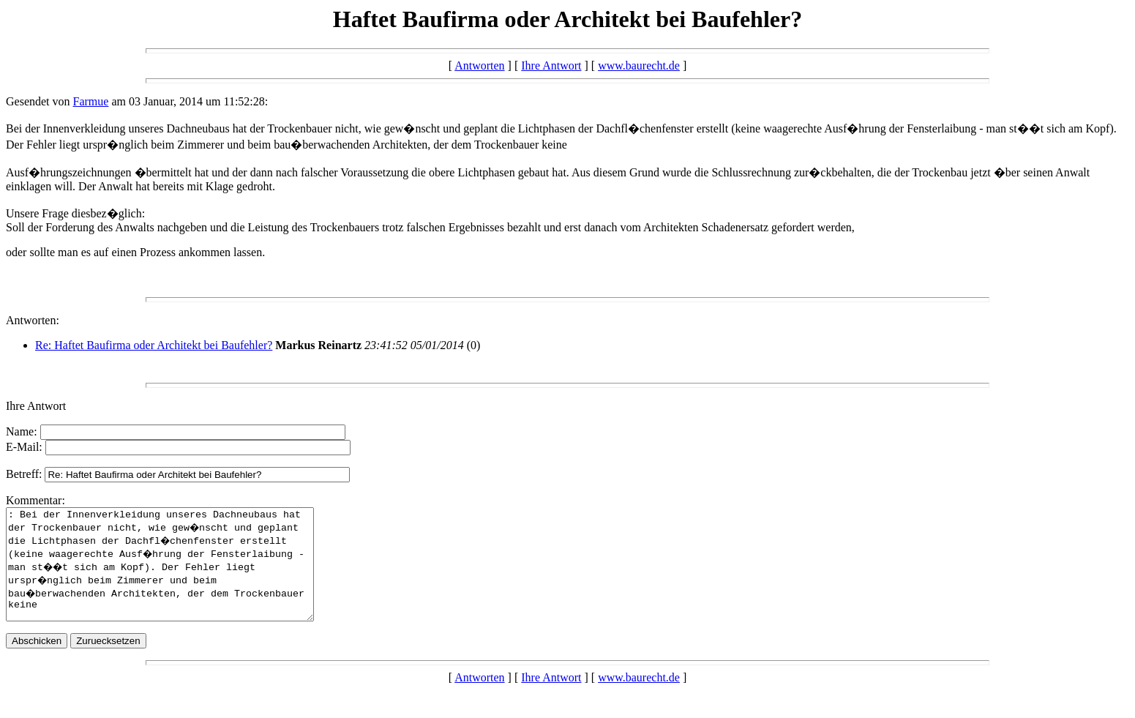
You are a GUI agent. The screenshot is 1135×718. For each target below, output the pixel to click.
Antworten (479, 65)
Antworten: (32, 320)
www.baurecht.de (639, 65)
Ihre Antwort (551, 65)
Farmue (91, 101)
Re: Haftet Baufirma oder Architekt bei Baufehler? (153, 345)
